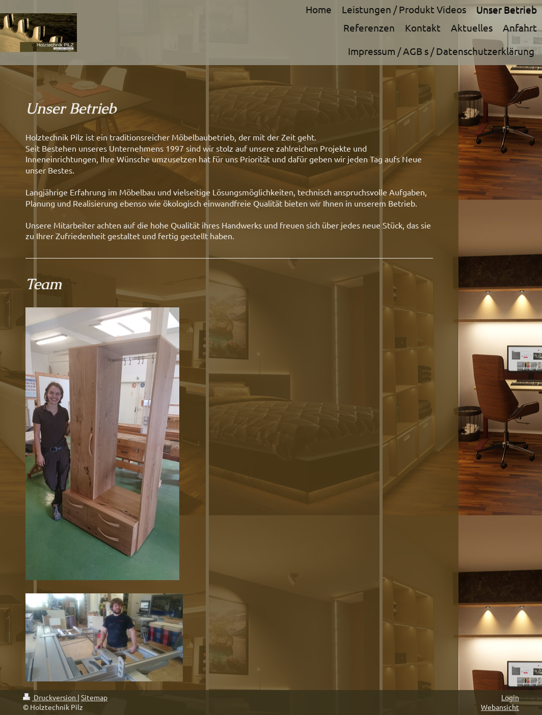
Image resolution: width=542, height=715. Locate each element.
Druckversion (50, 697)
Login (510, 697)
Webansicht (500, 706)
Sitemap (94, 697)
